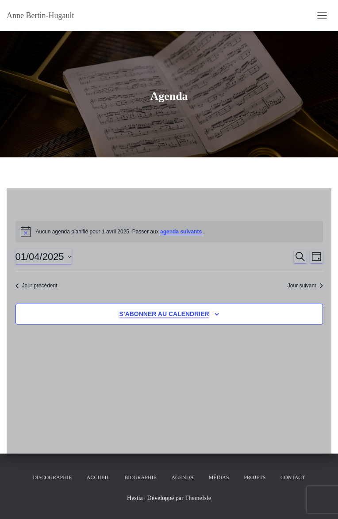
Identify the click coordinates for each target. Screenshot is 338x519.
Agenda (182, 477)
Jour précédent (36, 285)
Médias (219, 477)
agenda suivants (181, 232)
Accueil (98, 477)
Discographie (52, 477)
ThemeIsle (198, 498)
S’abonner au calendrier (164, 313)
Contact (292, 477)
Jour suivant (305, 285)
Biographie (140, 477)
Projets (254, 477)
